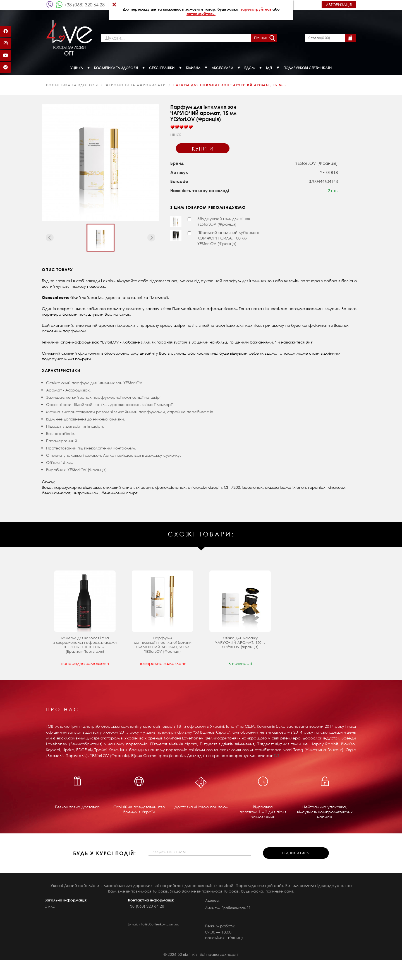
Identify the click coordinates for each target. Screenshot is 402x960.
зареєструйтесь (256, 9)
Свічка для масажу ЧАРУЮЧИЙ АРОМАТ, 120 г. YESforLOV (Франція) (240, 641)
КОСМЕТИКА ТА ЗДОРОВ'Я (72, 83)
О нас (50, 905)
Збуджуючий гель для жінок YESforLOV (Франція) (223, 219)
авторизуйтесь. (201, 13)
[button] (100, 236)
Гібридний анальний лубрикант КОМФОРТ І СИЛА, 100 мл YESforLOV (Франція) (228, 236)
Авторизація (339, 4)
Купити (203, 147)
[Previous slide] (50, 236)
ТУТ (276, 754)
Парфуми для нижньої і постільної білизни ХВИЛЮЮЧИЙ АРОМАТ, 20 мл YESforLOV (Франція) (163, 643)
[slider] (181, 126)
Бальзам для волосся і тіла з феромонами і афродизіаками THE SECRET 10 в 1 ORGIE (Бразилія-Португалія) (85, 643)
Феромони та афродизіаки (136, 83)
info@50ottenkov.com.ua (159, 922)
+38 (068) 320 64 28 (84, 5)
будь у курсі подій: (104, 852)
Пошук (260, 37)
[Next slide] (151, 236)
